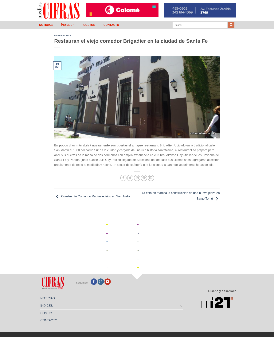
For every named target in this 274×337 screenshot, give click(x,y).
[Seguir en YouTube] (107, 281)
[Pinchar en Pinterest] (144, 178)
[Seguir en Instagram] (101, 281)
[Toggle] (181, 306)
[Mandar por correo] (137, 178)
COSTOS (89, 24)
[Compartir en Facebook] (123, 178)
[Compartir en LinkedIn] (151, 178)
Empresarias (62, 35)
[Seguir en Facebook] (94, 281)
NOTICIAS (46, 24)
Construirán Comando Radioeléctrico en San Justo (92, 196)
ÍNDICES (68, 25)
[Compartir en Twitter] (130, 178)
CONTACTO (111, 24)
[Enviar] (231, 25)
